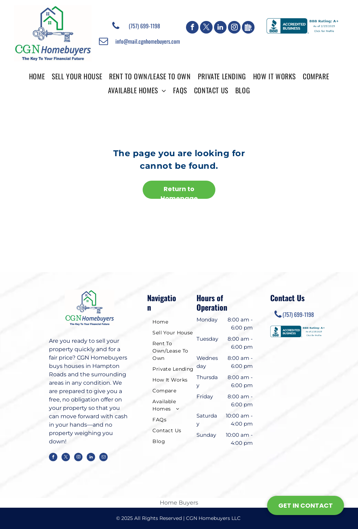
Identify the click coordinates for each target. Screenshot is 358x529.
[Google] (248, 28)
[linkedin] (220, 28)
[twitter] (206, 28)
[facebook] (192, 28)
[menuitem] (37, 76)
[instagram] (234, 28)
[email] (103, 458)
